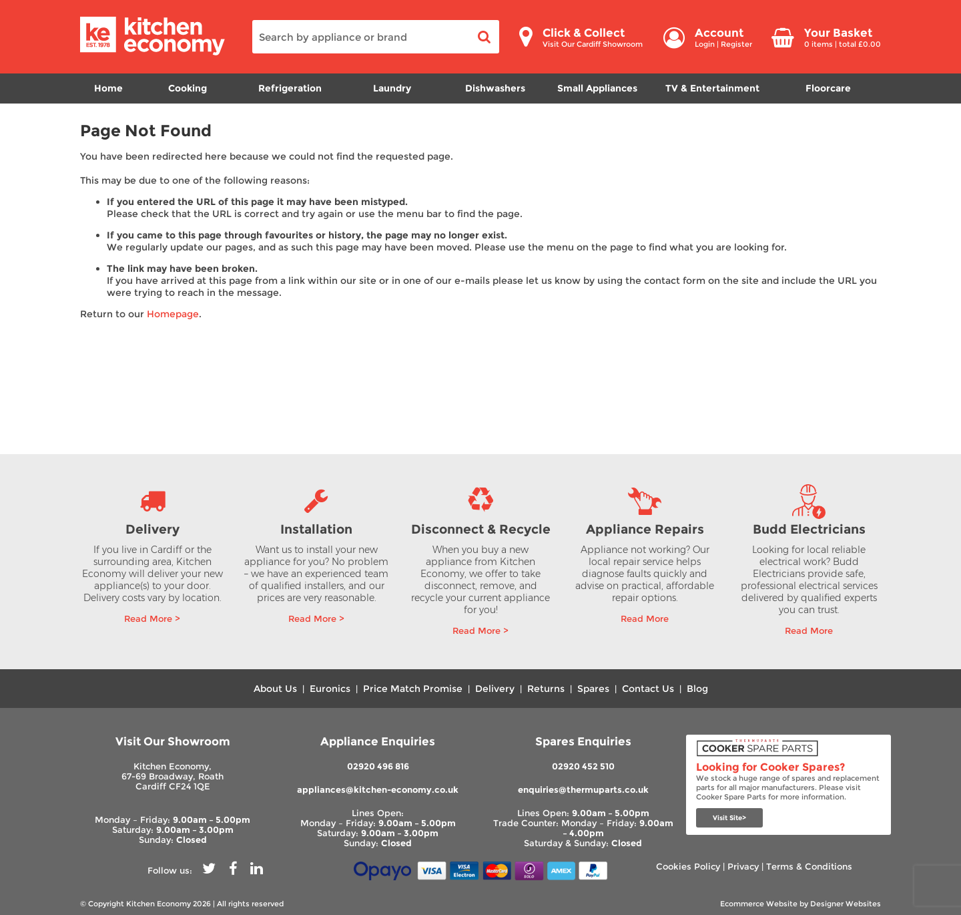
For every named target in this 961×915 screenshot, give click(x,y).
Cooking (187, 88)
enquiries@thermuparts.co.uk (583, 790)
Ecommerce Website (758, 903)
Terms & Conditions (809, 867)
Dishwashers (495, 88)
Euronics (330, 689)
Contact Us (648, 689)
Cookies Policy (688, 867)
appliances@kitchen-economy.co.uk (377, 790)
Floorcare (828, 88)
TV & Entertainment (712, 88)
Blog (697, 689)
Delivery (495, 689)
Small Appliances (597, 88)
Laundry (392, 88)
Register (736, 44)
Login (705, 44)
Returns (546, 689)
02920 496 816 (378, 766)
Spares (593, 689)
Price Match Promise (412, 689)
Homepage (173, 314)
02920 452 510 (583, 766)
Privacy (743, 867)
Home (108, 88)
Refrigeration (290, 88)
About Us (275, 689)
